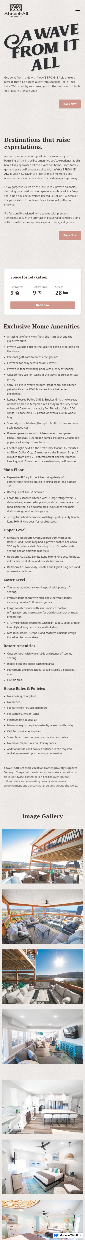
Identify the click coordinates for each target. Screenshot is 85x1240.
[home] (16, 10)
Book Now (69, 104)
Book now (42, 306)
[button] (77, 10)
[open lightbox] (42, 858)
